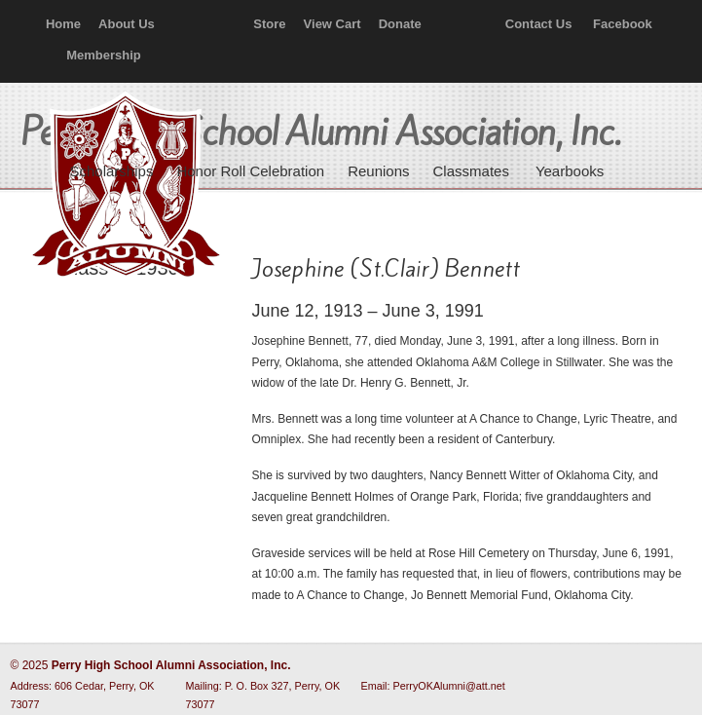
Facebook (622, 24)
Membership (103, 55)
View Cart (332, 24)
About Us (126, 24)
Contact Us (539, 24)
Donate (400, 24)
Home (63, 24)
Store (269, 24)
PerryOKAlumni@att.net (449, 686)
